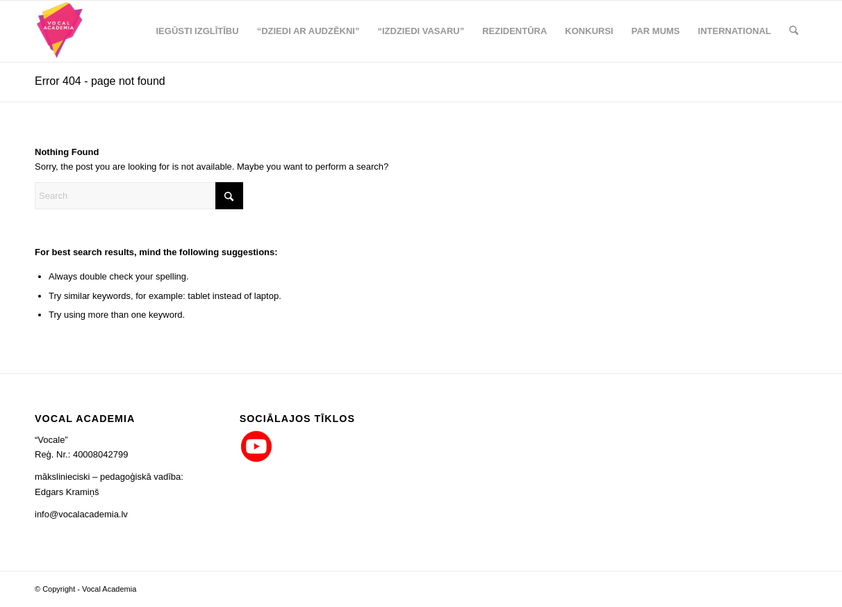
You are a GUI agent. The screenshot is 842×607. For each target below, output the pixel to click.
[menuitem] (197, 31)
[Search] (793, 31)
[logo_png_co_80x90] (60, 31)
